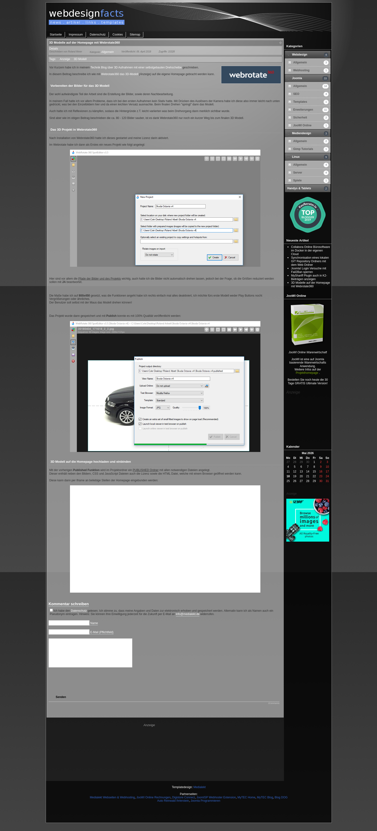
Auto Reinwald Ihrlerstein (173, 806)
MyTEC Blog (265, 803)
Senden (61, 702)
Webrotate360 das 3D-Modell (119, 74)
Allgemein (107, 52)
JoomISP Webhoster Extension (216, 803)
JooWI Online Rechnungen (153, 803)
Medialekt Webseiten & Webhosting (112, 803)
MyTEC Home (246, 803)
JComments (273, 709)
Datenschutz (98, 34)
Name (94, 623)
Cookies (118, 34)
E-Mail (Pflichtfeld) (101, 632)
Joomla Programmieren (205, 806)
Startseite (56, 34)
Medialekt (199, 793)
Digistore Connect (183, 803)
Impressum (76, 34)
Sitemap (135, 34)
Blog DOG (281, 803)
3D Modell (80, 59)
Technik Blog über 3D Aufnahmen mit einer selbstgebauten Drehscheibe (136, 67)
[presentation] (91, 687)
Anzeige (65, 59)
